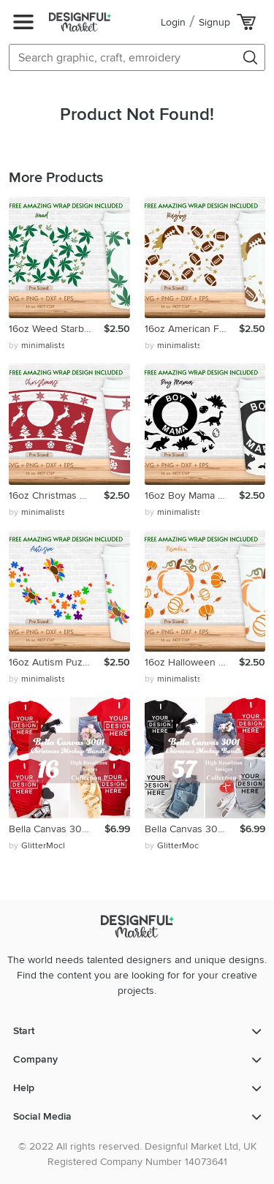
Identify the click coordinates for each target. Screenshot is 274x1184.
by (36, 345)
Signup (214, 22)
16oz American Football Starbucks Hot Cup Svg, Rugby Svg (192, 329)
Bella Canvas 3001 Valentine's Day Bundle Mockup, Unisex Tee (56, 829)
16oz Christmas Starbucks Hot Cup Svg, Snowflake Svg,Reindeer (56, 495)
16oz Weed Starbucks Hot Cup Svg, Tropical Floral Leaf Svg (56, 329)
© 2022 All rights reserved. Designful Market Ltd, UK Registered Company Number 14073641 (137, 1154)
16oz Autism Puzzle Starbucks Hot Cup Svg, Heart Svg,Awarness (56, 662)
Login (173, 22)
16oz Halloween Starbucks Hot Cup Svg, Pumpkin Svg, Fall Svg (192, 662)
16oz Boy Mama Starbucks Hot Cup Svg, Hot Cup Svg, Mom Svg (192, 495)
